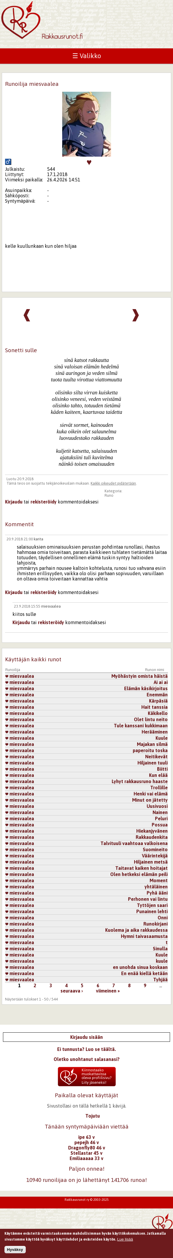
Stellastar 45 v (86, 1153)
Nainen (160, 812)
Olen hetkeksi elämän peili (139, 874)
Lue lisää (125, 1241)
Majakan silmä (152, 744)
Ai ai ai (161, 682)
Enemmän (157, 694)
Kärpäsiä (158, 700)
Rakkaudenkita (152, 837)
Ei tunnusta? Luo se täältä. (86, 1049)
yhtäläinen (156, 886)
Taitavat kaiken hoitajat (141, 868)
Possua (160, 824)
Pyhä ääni (157, 892)
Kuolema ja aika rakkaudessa (136, 930)
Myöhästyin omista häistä (139, 676)
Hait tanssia (154, 707)
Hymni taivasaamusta (144, 936)
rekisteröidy (44, 501)
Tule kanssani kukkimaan (141, 725)
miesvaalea (51, 606)
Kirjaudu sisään (86, 1037)
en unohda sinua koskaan (140, 967)
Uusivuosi (157, 806)
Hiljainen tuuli (152, 762)
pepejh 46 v (86, 1142)
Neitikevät (156, 756)
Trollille (159, 787)
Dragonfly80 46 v (86, 1147)
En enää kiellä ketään (144, 973)
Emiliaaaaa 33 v (86, 1158)
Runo (109, 495)
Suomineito (155, 849)
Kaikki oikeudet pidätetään (113, 483)
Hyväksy (15, 1251)
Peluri (161, 818)
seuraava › (71, 990)
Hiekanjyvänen (152, 831)
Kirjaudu (14, 501)
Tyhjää (160, 979)
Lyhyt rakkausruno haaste (140, 781)
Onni (163, 917)
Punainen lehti (152, 911)
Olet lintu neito (151, 719)
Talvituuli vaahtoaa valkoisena (134, 843)
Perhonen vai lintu (148, 899)
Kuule (162, 738)
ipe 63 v (86, 1137)
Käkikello (158, 713)
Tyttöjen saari (152, 905)
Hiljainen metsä (151, 862)
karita (38, 539)
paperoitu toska (150, 750)
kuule (162, 961)
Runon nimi (154, 669)
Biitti (162, 769)
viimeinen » (108, 990)
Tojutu (92, 1115)
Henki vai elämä (151, 793)
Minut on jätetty (150, 800)
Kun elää (158, 775)
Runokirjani (155, 923)
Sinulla (160, 948)
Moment (159, 880)
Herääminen (155, 731)
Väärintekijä (155, 855)
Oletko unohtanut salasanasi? (87, 1059)
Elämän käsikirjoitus (146, 688)
